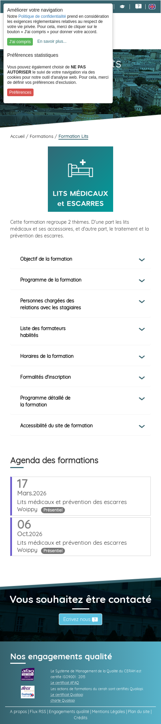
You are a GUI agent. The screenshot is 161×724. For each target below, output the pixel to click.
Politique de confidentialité (42, 16)
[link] (138, 6)
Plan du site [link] (139, 711)
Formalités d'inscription (45, 377)
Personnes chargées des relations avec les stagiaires (50, 304)
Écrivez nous (80, 619)
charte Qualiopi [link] (63, 700)
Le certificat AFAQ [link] (65, 683)
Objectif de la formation (46, 259)
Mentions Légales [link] (108, 711)
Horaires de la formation (46, 356)
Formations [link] (42, 136)
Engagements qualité (69, 711)
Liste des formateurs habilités (43, 331)
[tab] (80, 259)
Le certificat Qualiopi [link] (67, 695)
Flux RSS (38, 711)
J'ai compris (20, 41)
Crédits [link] (81, 717)
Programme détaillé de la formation (45, 401)
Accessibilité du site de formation (56, 426)
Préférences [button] (20, 92)
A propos (18, 711)
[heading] (80, 259)
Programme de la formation (50, 280)
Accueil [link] (18, 136)
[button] (122, 6)
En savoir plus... (51, 41)
